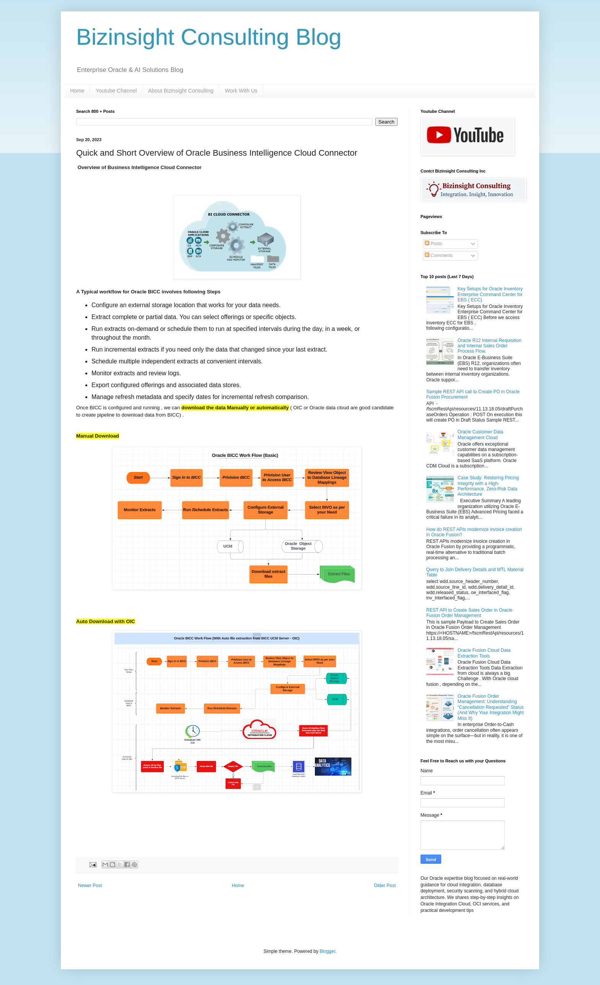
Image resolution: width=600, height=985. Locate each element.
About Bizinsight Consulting (180, 91)
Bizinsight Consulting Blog (209, 37)
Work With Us (241, 91)
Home (77, 91)
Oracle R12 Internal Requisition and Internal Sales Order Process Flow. (490, 346)
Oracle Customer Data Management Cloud (480, 434)
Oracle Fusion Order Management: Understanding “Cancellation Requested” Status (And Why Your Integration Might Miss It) (491, 707)
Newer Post (90, 885)
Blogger (327, 951)
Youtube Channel (116, 91)
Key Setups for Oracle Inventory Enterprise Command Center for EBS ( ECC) (490, 294)
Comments (439, 255)
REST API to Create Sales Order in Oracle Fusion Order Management (469, 612)
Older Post (385, 885)
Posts (433, 243)
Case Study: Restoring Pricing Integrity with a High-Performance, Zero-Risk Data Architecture (488, 486)
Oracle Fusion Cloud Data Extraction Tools (484, 653)
